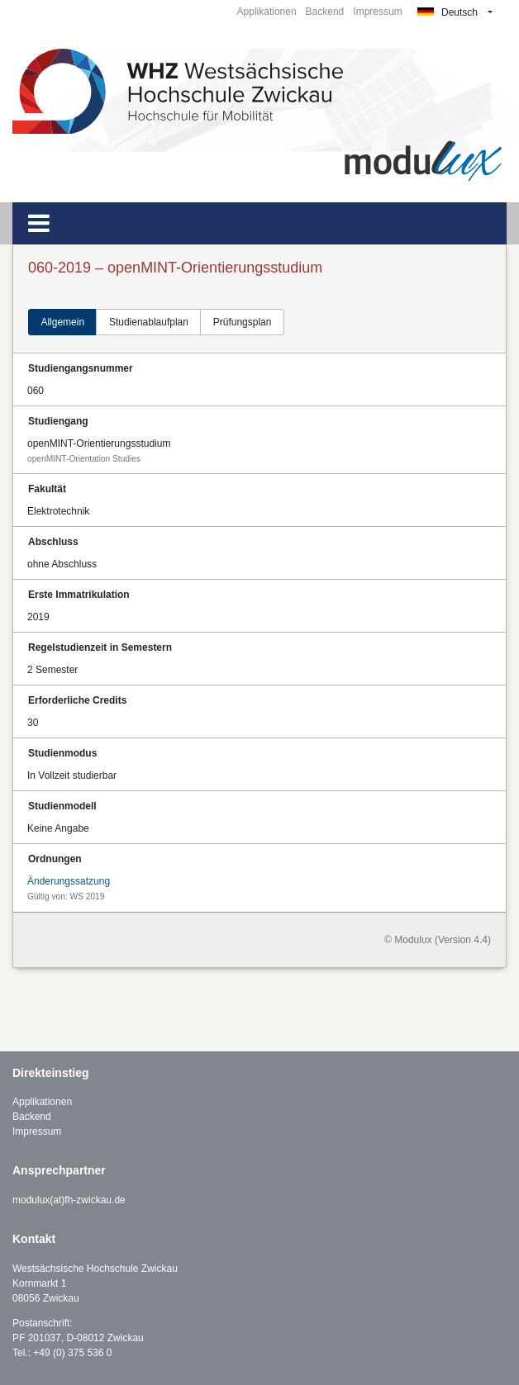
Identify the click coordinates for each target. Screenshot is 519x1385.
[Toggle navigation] (38, 223)
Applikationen (267, 11)
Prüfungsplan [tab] (242, 322)
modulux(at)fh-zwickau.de (69, 1200)
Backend (325, 11)
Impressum (377, 11)
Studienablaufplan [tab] (148, 322)
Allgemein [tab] (62, 322)
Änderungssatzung (68, 881)
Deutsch (447, 12)
